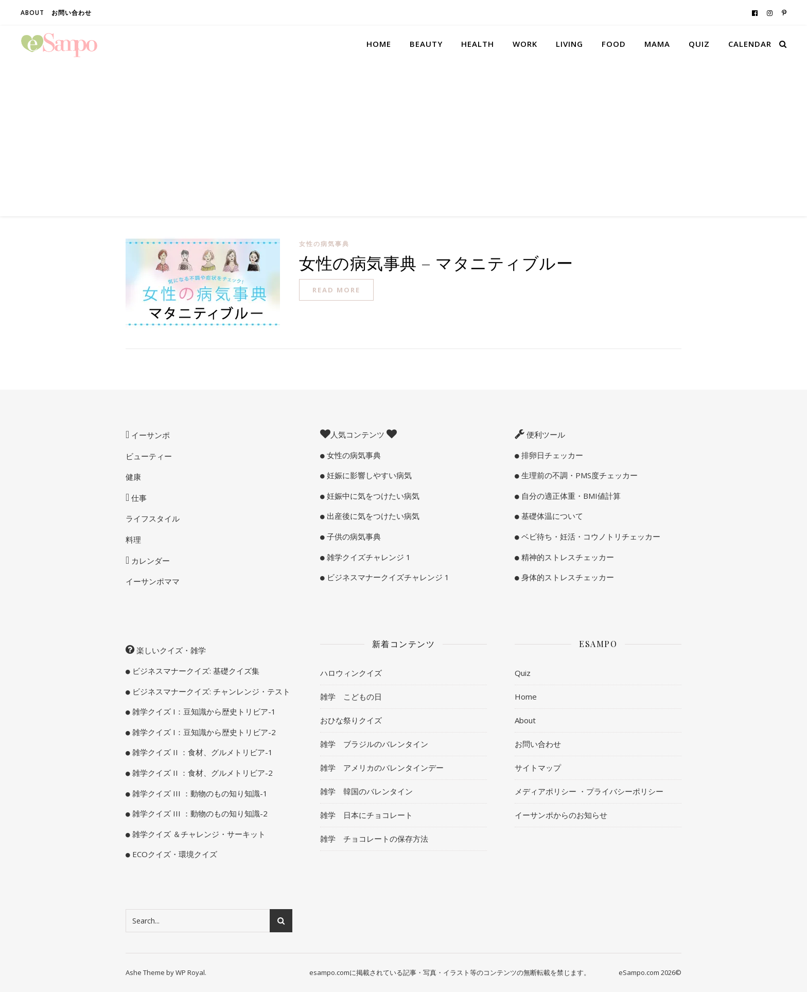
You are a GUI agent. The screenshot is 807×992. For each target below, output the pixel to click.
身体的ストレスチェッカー (566, 577)
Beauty (426, 44)
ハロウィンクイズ (351, 673)
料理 (133, 539)
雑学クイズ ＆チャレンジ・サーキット (198, 834)
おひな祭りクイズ (351, 720)
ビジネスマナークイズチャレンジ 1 (387, 577)
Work (525, 44)
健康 (133, 477)
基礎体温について (551, 516)
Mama (657, 44)
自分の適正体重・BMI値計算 (570, 496)
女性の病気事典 (324, 243)
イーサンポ (149, 435)
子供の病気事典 (353, 536)
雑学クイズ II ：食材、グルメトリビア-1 (201, 752)
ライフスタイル (153, 518)
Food (614, 44)
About (32, 12)
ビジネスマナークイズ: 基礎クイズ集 (194, 671)
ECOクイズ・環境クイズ (173, 854)
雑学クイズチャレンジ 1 (368, 557)
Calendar (749, 44)
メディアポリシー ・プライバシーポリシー (589, 791)
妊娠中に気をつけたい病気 (372, 496)
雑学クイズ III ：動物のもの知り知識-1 (199, 793)
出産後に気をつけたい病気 (372, 516)
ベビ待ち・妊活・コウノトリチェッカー (589, 536)
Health (477, 44)
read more (336, 289)
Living (569, 44)
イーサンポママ (153, 581)
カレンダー (149, 560)
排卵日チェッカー (551, 455)
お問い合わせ (71, 12)
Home (378, 44)
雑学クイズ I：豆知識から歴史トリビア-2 (203, 732)
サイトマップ (538, 767)
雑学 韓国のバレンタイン (366, 791)
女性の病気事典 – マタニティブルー (436, 262)
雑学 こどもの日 (351, 696)
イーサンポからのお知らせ (561, 815)
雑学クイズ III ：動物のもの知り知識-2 (199, 813)
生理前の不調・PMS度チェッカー (578, 475)
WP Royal (190, 972)
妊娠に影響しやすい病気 (368, 475)
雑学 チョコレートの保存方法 (374, 838)
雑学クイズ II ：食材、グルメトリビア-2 (201, 773)
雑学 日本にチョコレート (366, 815)
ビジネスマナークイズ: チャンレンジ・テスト (210, 691)
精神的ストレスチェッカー (566, 557)
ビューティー (149, 456)
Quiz (699, 44)
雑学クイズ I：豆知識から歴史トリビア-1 (203, 711)
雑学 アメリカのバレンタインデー (382, 767)
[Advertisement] (403, 139)
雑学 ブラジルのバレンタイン (374, 744)
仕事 (138, 498)
